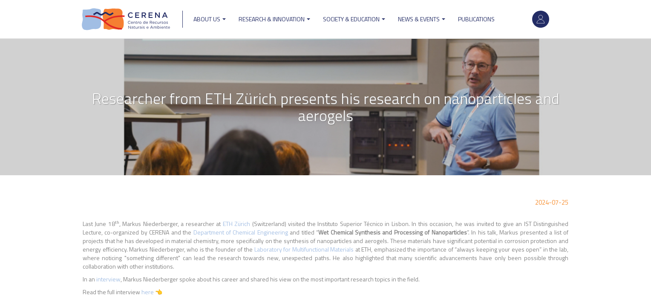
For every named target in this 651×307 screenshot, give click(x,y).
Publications (476, 18)
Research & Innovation (274, 18)
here (148, 291)
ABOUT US (209, 18)
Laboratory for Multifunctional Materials (304, 249)
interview (108, 279)
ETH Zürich (236, 223)
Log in (540, 19)
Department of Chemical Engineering (241, 232)
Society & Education (354, 18)
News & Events (421, 18)
